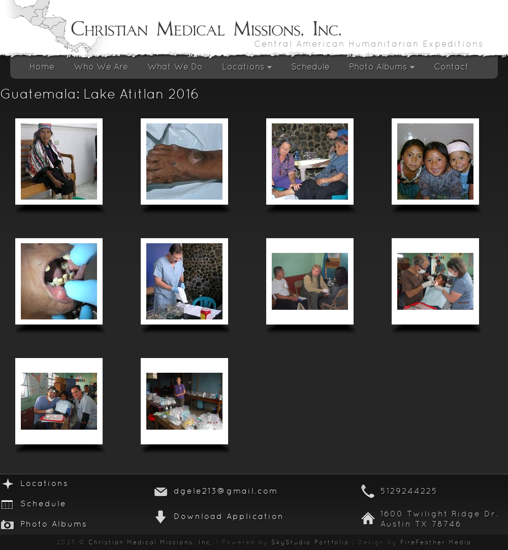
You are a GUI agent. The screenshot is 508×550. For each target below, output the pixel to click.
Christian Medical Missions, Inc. (150, 542)
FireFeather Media (435, 542)
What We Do (175, 67)
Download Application (229, 517)
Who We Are (101, 67)
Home (41, 67)
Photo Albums (382, 69)
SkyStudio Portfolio (310, 542)
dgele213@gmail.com (226, 491)
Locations (247, 69)
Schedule (310, 67)
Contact (451, 67)
